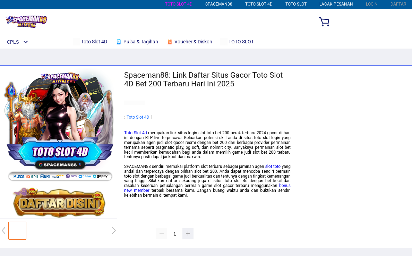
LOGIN (372, 4)
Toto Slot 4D (178, 4)
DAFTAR (398, 4)
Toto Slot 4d (135, 132)
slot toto (273, 166)
